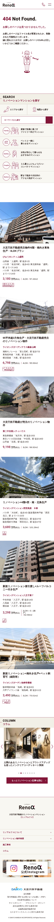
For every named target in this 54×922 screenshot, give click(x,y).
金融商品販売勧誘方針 (27, 909)
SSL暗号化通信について (27, 900)
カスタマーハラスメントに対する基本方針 (27, 912)
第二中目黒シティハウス (14, 431)
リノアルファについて (12, 832)
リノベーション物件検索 (13, 838)
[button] (1, 746)
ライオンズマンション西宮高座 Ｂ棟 (20, 508)
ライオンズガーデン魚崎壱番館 (17, 682)
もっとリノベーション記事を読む (27, 780)
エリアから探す (16, 109)
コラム (6, 851)
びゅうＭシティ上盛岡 (13, 257)
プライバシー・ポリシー (35, 903)
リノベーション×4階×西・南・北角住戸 (25, 502)
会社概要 (27, 894)
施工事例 (6, 845)
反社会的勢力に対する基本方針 (25, 906)
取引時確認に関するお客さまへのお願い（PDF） (27, 897)
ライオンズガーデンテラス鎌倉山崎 (19, 347)
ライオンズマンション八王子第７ (18, 595)
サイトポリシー (15, 903)
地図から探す (42, 109)
